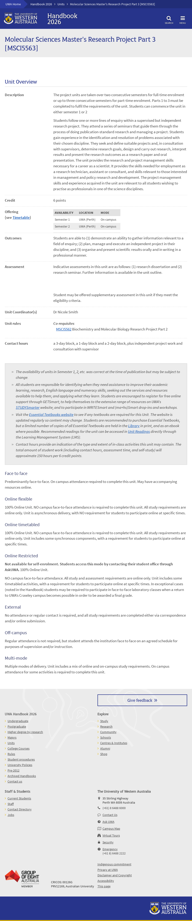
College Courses (19, 748)
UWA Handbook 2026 (21, 714)
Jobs (11, 815)
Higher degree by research (25, 732)
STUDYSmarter (28, 407)
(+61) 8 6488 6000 (114, 808)
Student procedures (21, 759)
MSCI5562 (63, 329)
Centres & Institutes (113, 743)
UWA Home (13, 4)
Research (106, 726)
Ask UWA (108, 822)
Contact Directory (20, 809)
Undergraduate (18, 721)
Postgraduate (17, 726)
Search (168, 19)
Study (104, 721)
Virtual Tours (111, 835)
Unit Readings (139, 431)
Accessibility (105, 881)
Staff (11, 804)
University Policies (20, 765)
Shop (103, 754)
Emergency (110, 849)
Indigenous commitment (114, 864)
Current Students (19, 798)
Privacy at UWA (107, 870)
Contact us (15, 781)
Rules (11, 754)
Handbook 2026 (41, 4)
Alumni (105, 748)
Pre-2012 (13, 770)
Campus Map (111, 828)
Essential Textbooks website (51, 414)
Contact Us (110, 815)
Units (61, 4)
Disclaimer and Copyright (114, 875)
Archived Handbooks (22, 776)
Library (134, 425)
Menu (182, 19)
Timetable (21, 217)
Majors (12, 737)
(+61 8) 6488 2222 (114, 853)
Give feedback (139, 700)
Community (108, 732)
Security (108, 842)
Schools (105, 737)
